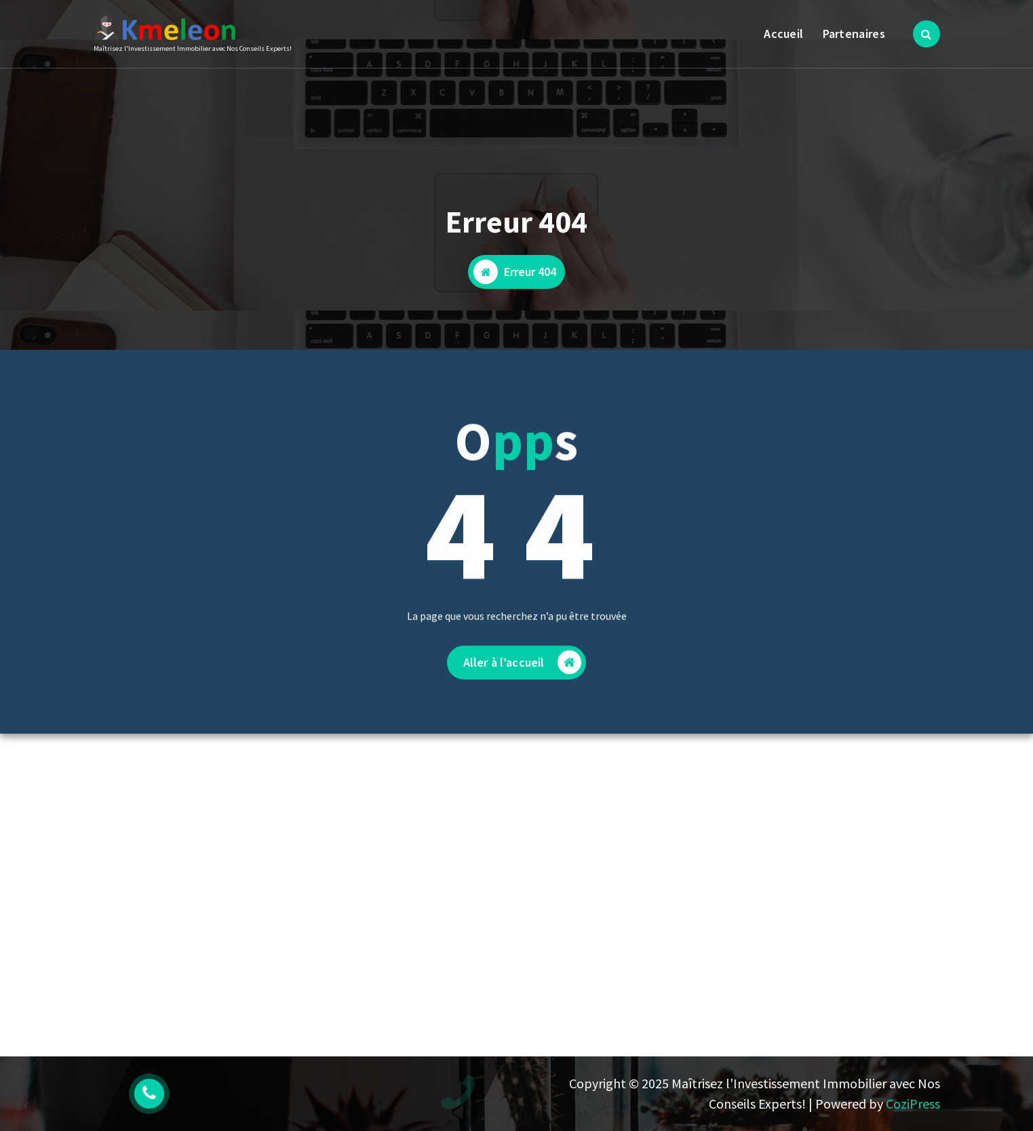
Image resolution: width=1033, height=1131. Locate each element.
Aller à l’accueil (522, 671)
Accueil (783, 33)
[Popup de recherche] (926, 33)
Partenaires (854, 33)
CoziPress (913, 1103)
